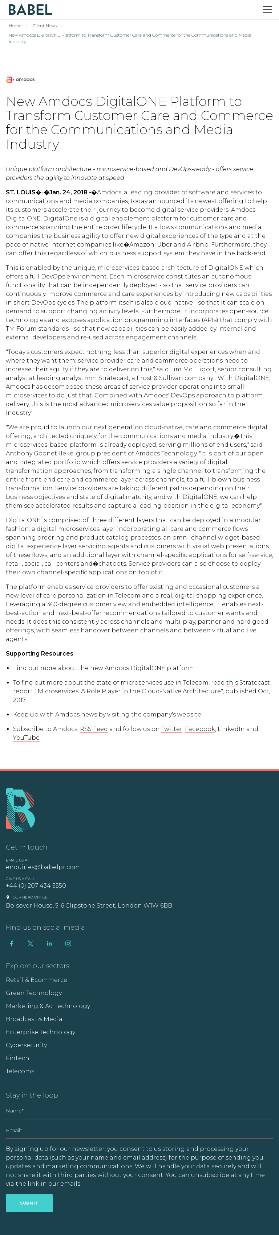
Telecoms (20, 1071)
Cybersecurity (26, 1045)
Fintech (17, 1058)
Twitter (171, 729)
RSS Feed (94, 729)
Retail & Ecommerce (36, 979)
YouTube (26, 737)
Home (15, 25)
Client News (45, 25)
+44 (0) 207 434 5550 (36, 885)
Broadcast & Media (34, 1019)
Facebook (200, 729)
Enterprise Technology (40, 1032)
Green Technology (34, 993)
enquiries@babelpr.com (43, 867)
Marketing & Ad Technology (48, 1006)
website (189, 714)
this (232, 682)
